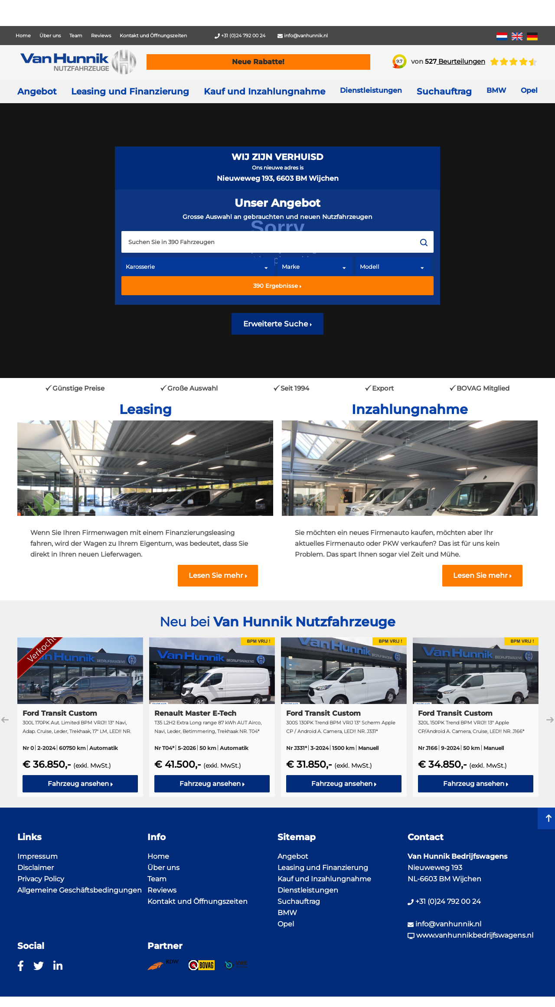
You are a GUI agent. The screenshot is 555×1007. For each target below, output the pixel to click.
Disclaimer (35, 868)
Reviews (101, 36)
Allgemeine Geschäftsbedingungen (79, 890)
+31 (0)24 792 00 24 (240, 36)
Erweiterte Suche (277, 323)
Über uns (50, 36)
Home (23, 36)
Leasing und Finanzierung (130, 91)
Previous (5, 720)
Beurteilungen (455, 61)
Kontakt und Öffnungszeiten (153, 36)
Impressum (37, 856)
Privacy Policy (40, 879)
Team (75, 36)
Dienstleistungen (308, 890)
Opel (286, 924)
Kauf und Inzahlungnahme (264, 91)
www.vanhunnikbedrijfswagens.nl (470, 935)
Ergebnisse (277, 285)
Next (550, 720)
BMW (287, 913)
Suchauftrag (444, 91)
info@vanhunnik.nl (303, 36)
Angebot (36, 91)
